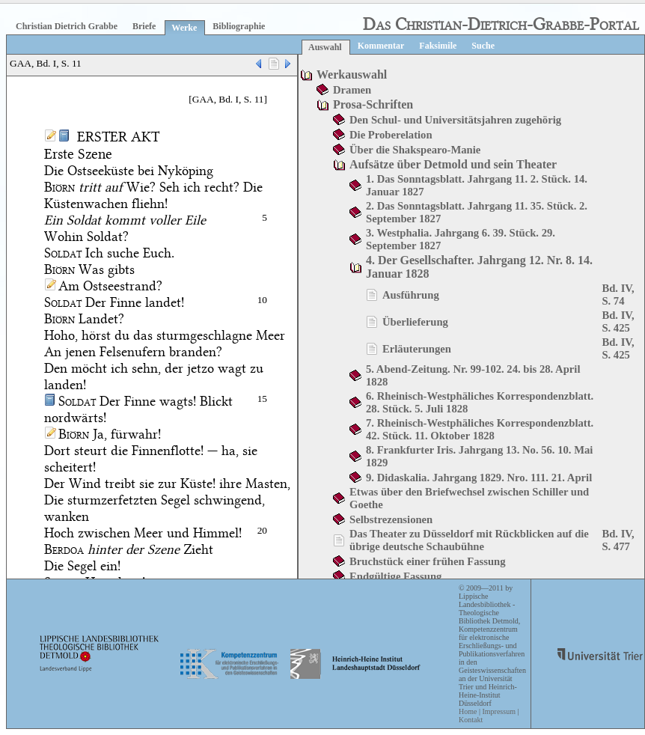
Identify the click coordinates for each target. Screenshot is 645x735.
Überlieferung (415, 322)
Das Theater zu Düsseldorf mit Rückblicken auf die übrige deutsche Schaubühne (469, 540)
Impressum (498, 711)
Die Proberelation (390, 135)
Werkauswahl (352, 74)
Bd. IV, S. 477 (618, 540)
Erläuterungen (416, 349)
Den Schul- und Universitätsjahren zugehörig (455, 120)
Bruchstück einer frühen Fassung (427, 561)
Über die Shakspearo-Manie (414, 150)
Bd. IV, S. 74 (618, 294)
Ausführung (410, 295)
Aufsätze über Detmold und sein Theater (453, 164)
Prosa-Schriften (373, 104)
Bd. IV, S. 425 (618, 321)
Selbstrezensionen (390, 519)
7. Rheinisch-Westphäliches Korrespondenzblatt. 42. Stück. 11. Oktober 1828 (479, 429)
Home (468, 711)
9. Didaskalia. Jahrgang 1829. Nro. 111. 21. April (479, 478)
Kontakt (471, 720)
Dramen (352, 90)
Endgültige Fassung (395, 576)
